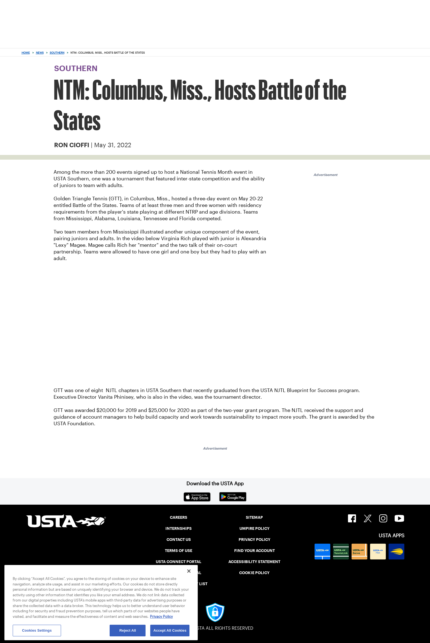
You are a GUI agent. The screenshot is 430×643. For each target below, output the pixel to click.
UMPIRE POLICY (254, 528)
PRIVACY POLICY (254, 539)
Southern (57, 52)
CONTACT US (179, 539)
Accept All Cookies (169, 630)
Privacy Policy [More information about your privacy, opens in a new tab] (161, 617)
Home (26, 52)
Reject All (127, 630)
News (40, 52)
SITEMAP (254, 517)
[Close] (189, 571)
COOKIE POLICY (254, 572)
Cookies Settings (37, 630)
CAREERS (178, 517)
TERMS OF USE (178, 550)
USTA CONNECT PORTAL (178, 561)
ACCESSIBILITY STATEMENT (254, 561)
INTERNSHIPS (178, 528)
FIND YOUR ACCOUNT (254, 550)
